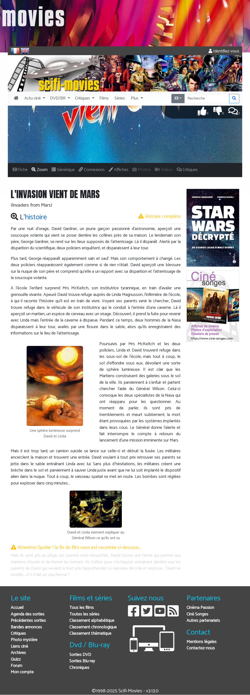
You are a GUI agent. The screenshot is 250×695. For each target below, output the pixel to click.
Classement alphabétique (91, 620)
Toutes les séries (84, 614)
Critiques (18, 633)
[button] (34, 98)
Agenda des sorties (27, 614)
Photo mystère (24, 640)
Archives (18, 652)
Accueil (17, 607)
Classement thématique (90, 633)
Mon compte (22, 672)
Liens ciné (19, 646)
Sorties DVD (80, 654)
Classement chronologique (93, 627)
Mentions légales (202, 641)
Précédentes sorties (28, 620)
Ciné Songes (197, 614)
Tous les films (81, 607)
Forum (16, 665)
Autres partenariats (203, 620)
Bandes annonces (26, 627)
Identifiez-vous (223, 51)
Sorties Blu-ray (82, 661)
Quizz (16, 659)
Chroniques (79, 667)
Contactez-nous (201, 648)
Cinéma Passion (200, 607)
